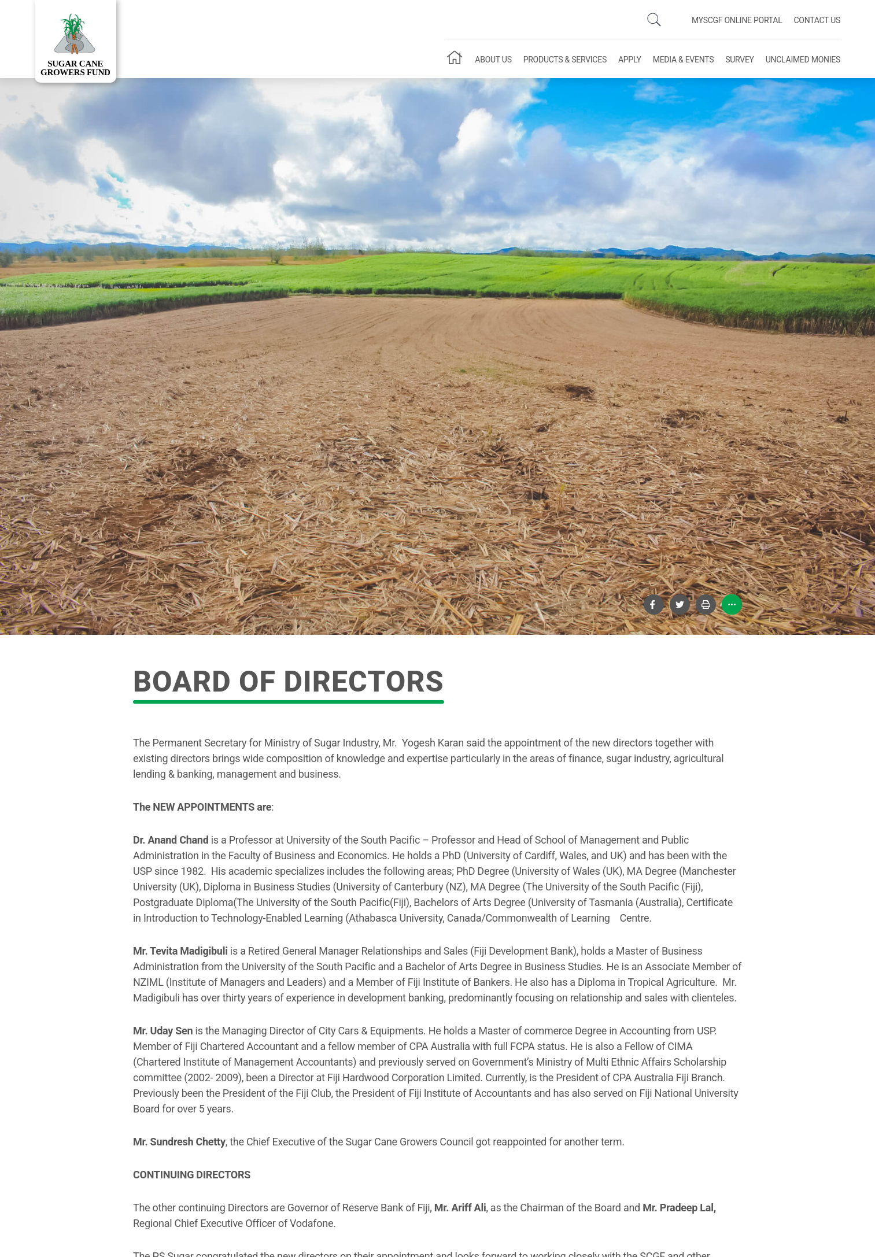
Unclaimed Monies (803, 59)
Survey (739, 59)
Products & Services (565, 59)
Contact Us (816, 20)
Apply (629, 59)
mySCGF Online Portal (737, 20)
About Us (493, 59)
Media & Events (683, 59)
